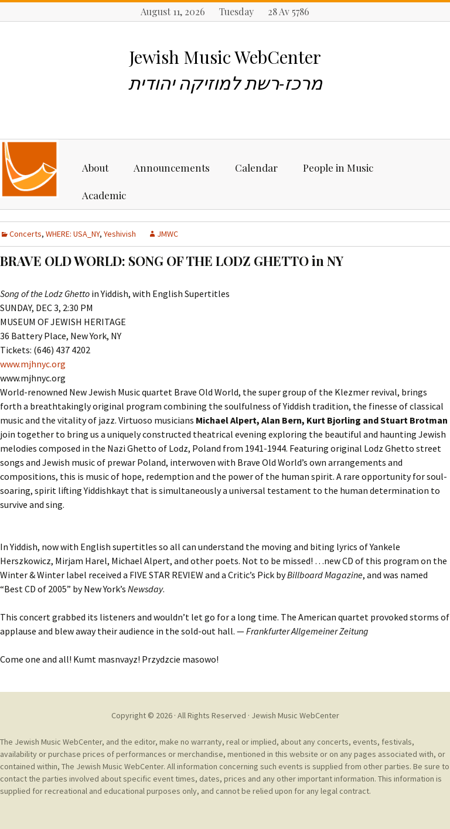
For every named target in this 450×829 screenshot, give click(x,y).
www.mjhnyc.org (33, 364)
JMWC (167, 233)
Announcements (172, 167)
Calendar (256, 167)
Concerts (25, 233)
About (95, 167)
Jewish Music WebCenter (295, 715)
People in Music (338, 167)
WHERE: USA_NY (73, 233)
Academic (104, 195)
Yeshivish (120, 233)
